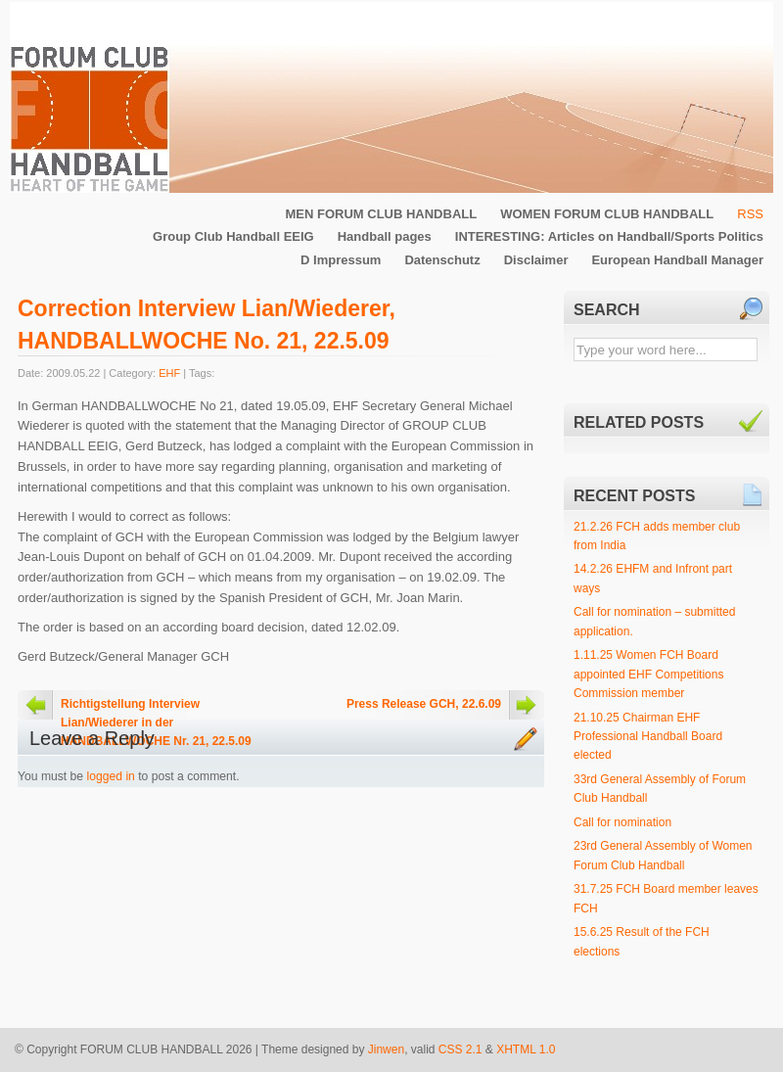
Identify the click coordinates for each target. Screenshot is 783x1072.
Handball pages (385, 236)
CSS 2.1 (460, 1049)
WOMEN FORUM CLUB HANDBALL (607, 214)
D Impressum (340, 260)
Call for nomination (622, 822)
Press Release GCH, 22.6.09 (423, 704)
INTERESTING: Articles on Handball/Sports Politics (609, 236)
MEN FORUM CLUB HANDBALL (381, 214)
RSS (750, 214)
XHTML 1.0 (525, 1049)
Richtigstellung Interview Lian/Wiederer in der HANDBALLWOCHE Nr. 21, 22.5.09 (156, 708)
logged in (111, 776)
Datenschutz (442, 260)
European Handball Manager (677, 260)
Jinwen (386, 1049)
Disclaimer (536, 260)
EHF (169, 373)
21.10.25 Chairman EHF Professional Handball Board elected (648, 737)
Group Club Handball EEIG (233, 236)
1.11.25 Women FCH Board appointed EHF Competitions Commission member (648, 674)
